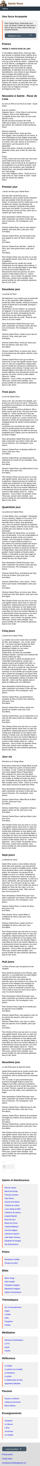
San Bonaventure (11, 1244)
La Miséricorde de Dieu (14, 1380)
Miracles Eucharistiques (14, 1340)
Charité (7, 1351)
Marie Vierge (9, 1278)
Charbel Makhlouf (11, 1227)
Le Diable (8, 1366)
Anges (7, 1311)
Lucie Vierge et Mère (13, 1209)
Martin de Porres (11, 1223)
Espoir (7, 1347)
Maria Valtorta (10, 1406)
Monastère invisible (12, 1259)
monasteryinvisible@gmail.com (14, 1463)
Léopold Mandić (11, 1216)
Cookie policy (7, 1459)
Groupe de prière (11, 1263)
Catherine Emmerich (13, 1402)
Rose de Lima (10, 1220)
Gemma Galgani (11, 1230)
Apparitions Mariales (12, 1384)
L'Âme (7, 1428)
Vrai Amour (9, 1431)
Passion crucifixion (12, 1399)
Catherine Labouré (12, 1234)
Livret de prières (11, 1449)
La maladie (9, 1435)
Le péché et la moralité (13, 1369)
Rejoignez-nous (14, 36)
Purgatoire (9, 1321)
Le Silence (9, 1424)
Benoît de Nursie (11, 1191)
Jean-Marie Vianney (12, 1237)
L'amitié (8, 1314)
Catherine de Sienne (13, 1213)
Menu (5, 8)
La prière (8, 1376)
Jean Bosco (9, 1198)
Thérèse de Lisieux (12, 1205)
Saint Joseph (10, 1282)
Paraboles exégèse (12, 1285)
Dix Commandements (13, 1307)
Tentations (9, 1421)
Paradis (8, 1325)
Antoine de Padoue (12, 1202)
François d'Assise (11, 1195)
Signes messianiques (13, 1292)
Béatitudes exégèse (12, 1289)
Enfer (7, 1318)
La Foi (7, 1344)
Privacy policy (7, 1454)
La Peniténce (10, 1373)
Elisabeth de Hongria (13, 1241)
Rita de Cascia (10, 1188)
